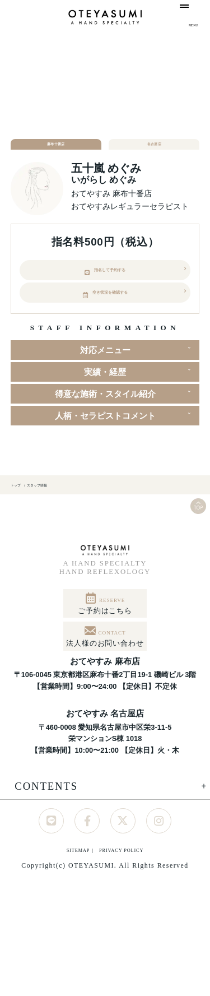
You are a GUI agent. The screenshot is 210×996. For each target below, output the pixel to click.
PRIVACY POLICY (137, 930)
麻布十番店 (56, 150)
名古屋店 (154, 150)
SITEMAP (49, 930)
